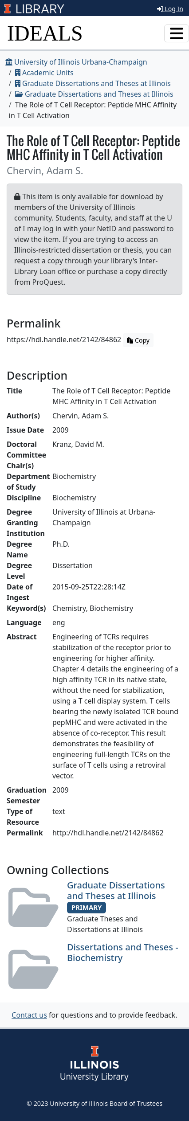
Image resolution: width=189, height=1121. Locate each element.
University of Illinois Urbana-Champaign (76, 62)
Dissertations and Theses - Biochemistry (122, 952)
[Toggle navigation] (176, 33)
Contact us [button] (29, 1015)
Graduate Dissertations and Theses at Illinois (93, 83)
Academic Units (44, 73)
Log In (170, 8)
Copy (138, 340)
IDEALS (45, 33)
